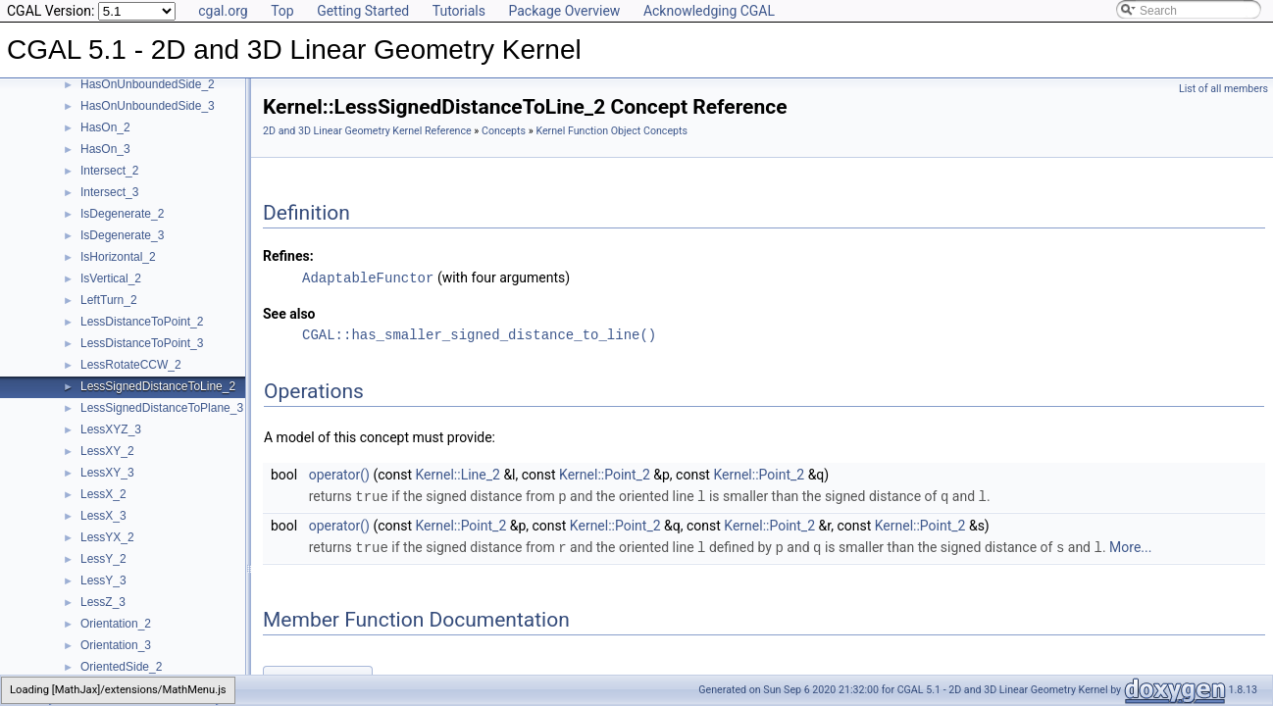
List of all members (1223, 88)
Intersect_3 (109, 192)
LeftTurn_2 (108, 300)
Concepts (504, 131)
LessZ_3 (103, 602)
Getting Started (363, 11)
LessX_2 (103, 494)
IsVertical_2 (110, 278)
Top (282, 11)
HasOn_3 (105, 149)
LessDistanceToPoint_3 (141, 343)
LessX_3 (103, 516)
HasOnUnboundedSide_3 (147, 106)
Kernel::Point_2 (604, 473)
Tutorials (459, 11)
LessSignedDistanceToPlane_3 (161, 408)
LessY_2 (103, 559)
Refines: (288, 256)
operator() (339, 473)
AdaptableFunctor (367, 277)
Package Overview (564, 11)
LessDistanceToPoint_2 (141, 321)
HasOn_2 (105, 127)
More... (1130, 545)
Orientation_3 (115, 645)
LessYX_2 (107, 537)
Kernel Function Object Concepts (611, 131)
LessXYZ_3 (110, 429)
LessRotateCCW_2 (130, 365)
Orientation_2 (115, 623)
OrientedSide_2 (121, 667)
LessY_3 (103, 580)
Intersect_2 (109, 170)
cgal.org (222, 11)
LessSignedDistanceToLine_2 (157, 386)
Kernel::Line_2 (458, 473)
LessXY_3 (107, 472)
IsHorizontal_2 (118, 257)
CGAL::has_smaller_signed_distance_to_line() (479, 334)
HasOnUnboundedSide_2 (147, 84)
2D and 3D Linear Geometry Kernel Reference (367, 131)
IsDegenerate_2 (122, 214)
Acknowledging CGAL (709, 11)
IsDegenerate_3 (122, 235)
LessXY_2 (107, 451)
